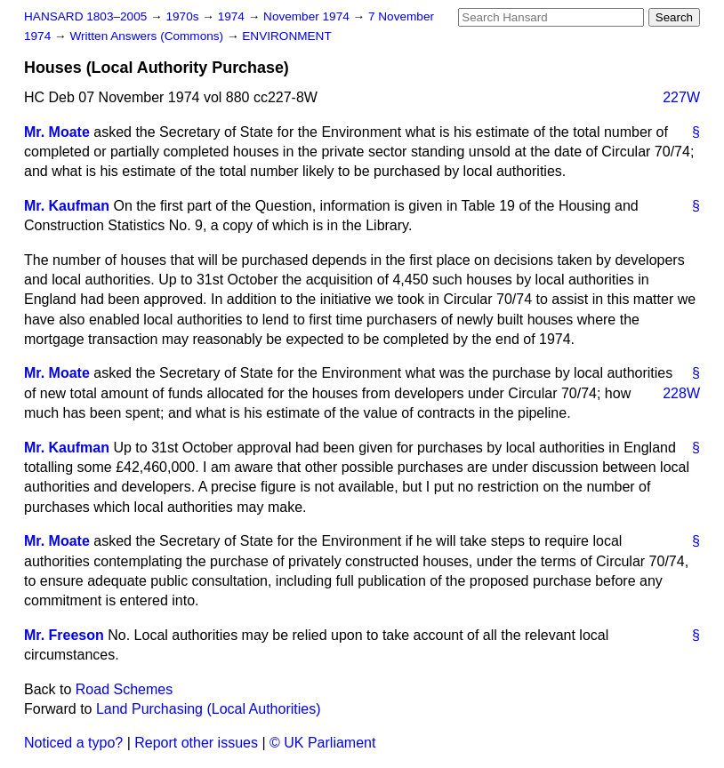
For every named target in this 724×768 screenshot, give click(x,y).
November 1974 (308, 16)
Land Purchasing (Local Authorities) (208, 708)
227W (681, 97)
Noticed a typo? (73, 742)
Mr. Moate (57, 132)
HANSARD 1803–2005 (85, 16)
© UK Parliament (322, 742)
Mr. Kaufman (66, 205)
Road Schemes (124, 689)
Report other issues (196, 742)
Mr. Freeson (64, 635)
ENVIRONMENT (286, 36)
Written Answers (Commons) (148, 36)
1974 (233, 16)
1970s (183, 16)
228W (681, 393)
